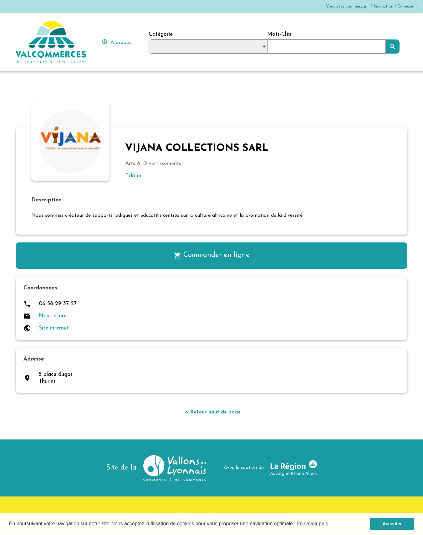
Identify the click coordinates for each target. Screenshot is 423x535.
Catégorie (161, 34)
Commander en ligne (212, 256)
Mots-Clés (279, 34)
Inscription (383, 6)
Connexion (407, 6)
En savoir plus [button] (312, 523)
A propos (116, 42)
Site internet (54, 328)
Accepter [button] (392, 523)
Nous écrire (53, 316)
